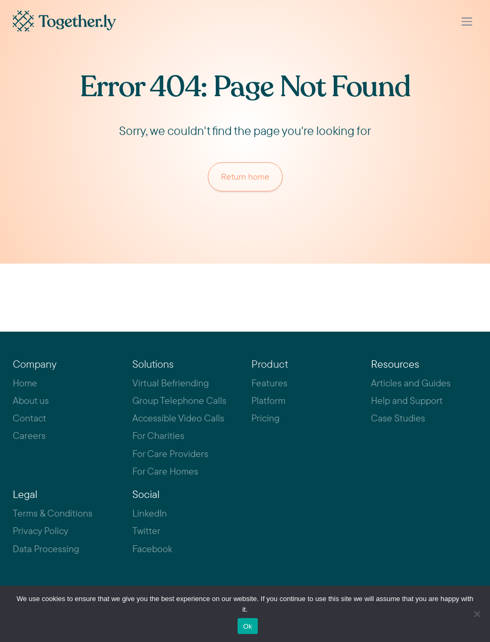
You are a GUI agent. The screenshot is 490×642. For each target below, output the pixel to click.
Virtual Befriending (170, 383)
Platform (268, 400)
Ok (247, 626)
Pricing (265, 418)
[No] (476, 614)
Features (269, 383)
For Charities (158, 435)
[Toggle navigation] (467, 21)
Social (145, 494)
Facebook (152, 549)
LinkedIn (149, 513)
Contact (29, 418)
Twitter (146, 531)
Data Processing (46, 549)
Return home (245, 177)
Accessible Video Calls (178, 418)
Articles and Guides (411, 383)
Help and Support (407, 400)
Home (25, 383)
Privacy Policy (41, 531)
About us (31, 400)
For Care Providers (170, 453)
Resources (395, 363)
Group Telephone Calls (179, 400)
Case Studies (398, 418)
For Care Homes (165, 471)
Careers (29, 435)
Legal (25, 494)
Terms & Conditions (52, 513)
